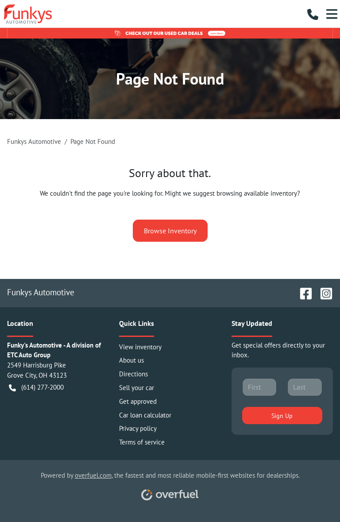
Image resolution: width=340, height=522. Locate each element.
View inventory (140, 347)
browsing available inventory (256, 193)
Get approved (138, 401)
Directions (133, 374)
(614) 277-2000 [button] (36, 388)
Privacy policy (138, 428)
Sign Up (282, 415)
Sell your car (136, 387)
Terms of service (142, 442)
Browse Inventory (170, 230)
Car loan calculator (145, 415)
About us (131, 360)
